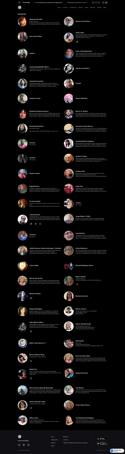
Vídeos (86, 7)
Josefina (32, 235)
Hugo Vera (79, 186)
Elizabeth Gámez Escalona (38, 111)
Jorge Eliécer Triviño (83, 216)
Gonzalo (32, 143)
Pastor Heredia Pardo (83, 324)
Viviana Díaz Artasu (83, 405)
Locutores (65, 7)
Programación (73, 7)
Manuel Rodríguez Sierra (84, 265)
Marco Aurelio (81, 277)
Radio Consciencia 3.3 (37, 343)
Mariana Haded (34, 293)
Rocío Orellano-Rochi (37, 355)
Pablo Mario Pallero (36, 322)
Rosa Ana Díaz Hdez (83, 356)
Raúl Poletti (80, 341)
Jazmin (78, 203)
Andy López (80, 32)
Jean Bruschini (34, 215)
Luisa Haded (33, 265)
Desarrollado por (101, 450)
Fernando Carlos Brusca (84, 126)
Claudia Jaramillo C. (83, 68)
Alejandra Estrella (35, 19)
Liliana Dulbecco (81, 248)
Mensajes (92, 7)
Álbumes (80, 7)
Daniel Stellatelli (81, 98)
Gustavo (32, 158)
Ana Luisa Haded (35, 36)
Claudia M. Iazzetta (36, 81)
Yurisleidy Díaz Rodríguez (85, 418)
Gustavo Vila (80, 171)
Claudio (78, 83)
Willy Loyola (33, 418)
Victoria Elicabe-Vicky (37, 402)
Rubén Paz (33, 369)
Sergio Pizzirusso (82, 373)
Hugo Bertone (34, 186)
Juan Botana (80, 233)
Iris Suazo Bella (34, 201)
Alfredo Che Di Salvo (83, 21)
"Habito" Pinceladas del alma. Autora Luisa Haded (75, 442)
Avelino (32, 53)
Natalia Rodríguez (35, 309)
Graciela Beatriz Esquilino (85, 141)
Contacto (99, 7)
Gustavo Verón (34, 173)
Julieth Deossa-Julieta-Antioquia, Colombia (45, 248)
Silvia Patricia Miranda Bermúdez (41, 388)
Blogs (105, 7)
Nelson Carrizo (81, 309)
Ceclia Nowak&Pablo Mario (39, 67)
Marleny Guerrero (82, 296)
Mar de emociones (36, 278)
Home (59, 7)
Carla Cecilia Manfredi (84, 51)
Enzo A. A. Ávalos (82, 111)
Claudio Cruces (35, 98)
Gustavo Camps (81, 156)
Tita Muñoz (80, 388)
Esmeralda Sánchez (36, 126)
